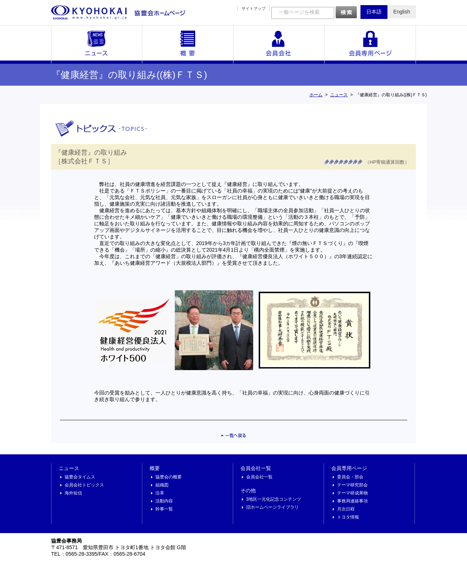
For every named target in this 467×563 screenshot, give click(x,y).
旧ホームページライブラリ (272, 507)
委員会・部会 (350, 476)
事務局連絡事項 (352, 501)
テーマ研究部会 (352, 485)
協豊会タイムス (80, 476)
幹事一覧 (164, 509)
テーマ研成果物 (352, 493)
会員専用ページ (370, 44)
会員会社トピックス (84, 485)
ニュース (96, 44)
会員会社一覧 (279, 44)
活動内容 (164, 501)
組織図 (162, 485)
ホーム (316, 94)
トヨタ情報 (348, 517)
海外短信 (73, 493)
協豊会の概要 (168, 476)
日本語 (374, 12)
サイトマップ (254, 8)
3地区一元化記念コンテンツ (273, 499)
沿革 (159, 493)
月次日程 (346, 509)
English (401, 12)
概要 (188, 44)
